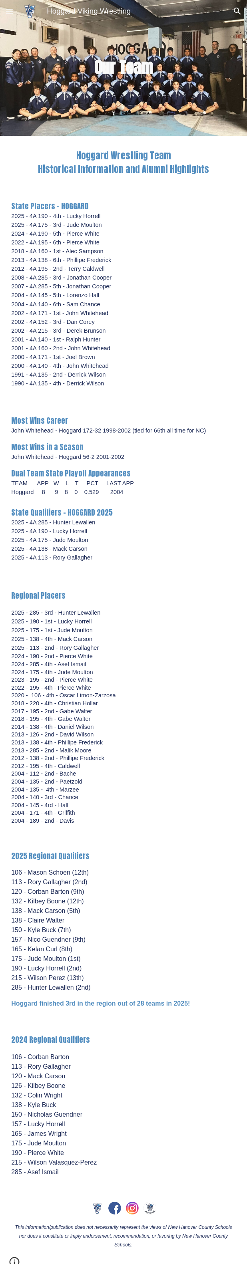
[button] (9, 11)
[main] (123, 68)
